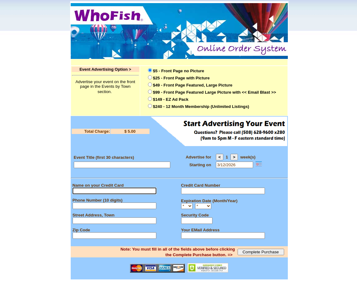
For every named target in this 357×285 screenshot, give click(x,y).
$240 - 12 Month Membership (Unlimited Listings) (201, 106)
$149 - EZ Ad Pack (170, 99)
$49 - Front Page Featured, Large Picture (192, 85)
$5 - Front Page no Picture (178, 71)
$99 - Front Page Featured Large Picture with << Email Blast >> (214, 92)
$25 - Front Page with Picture (181, 78)
